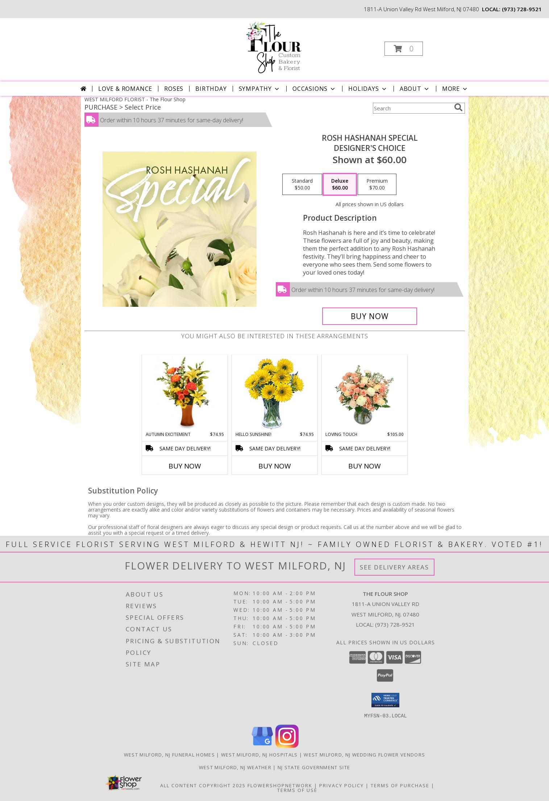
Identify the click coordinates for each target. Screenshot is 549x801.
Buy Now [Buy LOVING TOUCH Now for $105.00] (364, 466)
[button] (403, 49)
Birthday (210, 89)
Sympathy (259, 89)
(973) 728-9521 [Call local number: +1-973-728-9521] (522, 9)
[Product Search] (412, 108)
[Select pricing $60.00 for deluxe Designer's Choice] (340, 184)
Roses (173, 89)
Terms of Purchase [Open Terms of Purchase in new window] (400, 785)
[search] (458, 107)
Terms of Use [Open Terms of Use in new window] (297, 790)
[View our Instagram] (287, 745)
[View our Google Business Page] (262, 745)
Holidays (367, 89)
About (415, 89)
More (455, 89)
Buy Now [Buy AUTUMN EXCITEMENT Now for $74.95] (185, 466)
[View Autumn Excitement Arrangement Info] (184, 392)
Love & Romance (125, 89)
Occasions (314, 89)
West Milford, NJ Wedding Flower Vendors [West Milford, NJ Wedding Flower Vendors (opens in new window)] (364, 754)
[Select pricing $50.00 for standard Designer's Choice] (302, 184)
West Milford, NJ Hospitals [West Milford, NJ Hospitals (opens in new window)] (259, 754)
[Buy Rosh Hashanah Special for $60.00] (369, 316)
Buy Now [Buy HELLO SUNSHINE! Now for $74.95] (274, 466)
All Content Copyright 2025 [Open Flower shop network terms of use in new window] (203, 785)
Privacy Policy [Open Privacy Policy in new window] (341, 785)
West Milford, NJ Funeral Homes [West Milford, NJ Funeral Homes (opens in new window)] (169, 754)
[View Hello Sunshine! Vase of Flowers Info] (274, 393)
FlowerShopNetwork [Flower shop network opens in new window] (280, 785)
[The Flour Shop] (274, 46)
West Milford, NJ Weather (235, 767)
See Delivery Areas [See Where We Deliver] (394, 567)
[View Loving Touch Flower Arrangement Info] (364, 392)
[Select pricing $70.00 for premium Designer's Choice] (377, 184)
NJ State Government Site (314, 767)
